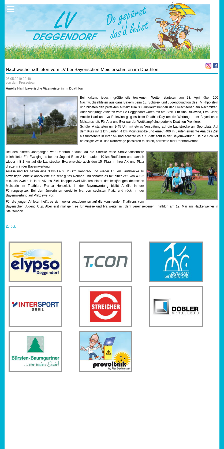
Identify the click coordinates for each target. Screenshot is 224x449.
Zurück (11, 226)
